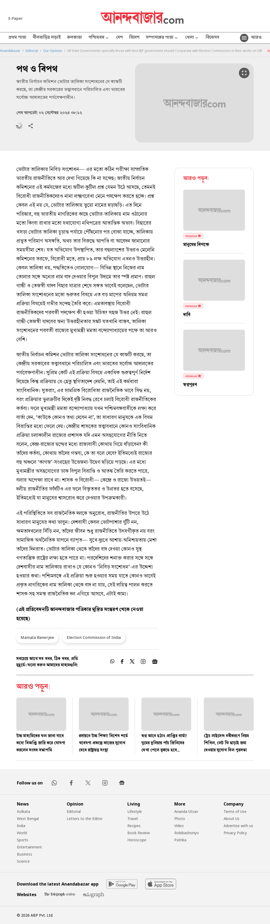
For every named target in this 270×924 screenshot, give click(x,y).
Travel (132, 818)
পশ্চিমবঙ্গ (99, 38)
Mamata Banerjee (37, 637)
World (22, 832)
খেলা (192, 38)
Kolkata (23, 811)
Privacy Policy (235, 832)
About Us (231, 818)
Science (23, 861)
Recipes (134, 825)
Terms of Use (235, 811)
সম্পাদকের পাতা (162, 38)
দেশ (119, 38)
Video (179, 825)
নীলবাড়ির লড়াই (47, 38)
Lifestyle (134, 811)
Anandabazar (10, 50)
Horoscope (136, 839)
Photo (179, 818)
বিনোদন (212, 38)
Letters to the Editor (85, 818)
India (21, 825)
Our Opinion (52, 50)
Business (24, 854)
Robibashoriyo (186, 832)
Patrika (180, 839)
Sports (22, 839)
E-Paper (15, 18)
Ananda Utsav (186, 811)
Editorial (32, 50)
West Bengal (28, 818)
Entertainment (29, 846)
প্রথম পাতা (17, 38)
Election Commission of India (94, 637)
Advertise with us (238, 825)
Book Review (138, 832)
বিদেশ (134, 38)
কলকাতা (74, 38)
